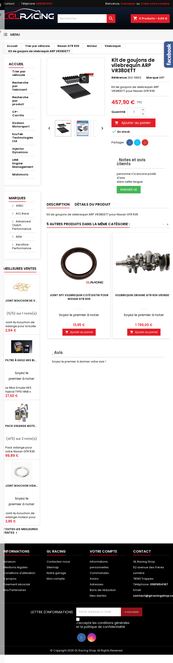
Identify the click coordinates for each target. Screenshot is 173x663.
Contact (8, 3)
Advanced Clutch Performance (21, 225)
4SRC (19, 206)
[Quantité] (134, 112)
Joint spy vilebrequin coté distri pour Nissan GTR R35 (79, 297)
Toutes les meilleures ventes (20, 531)
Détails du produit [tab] (93, 204)
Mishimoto (20, 174)
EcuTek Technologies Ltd (22, 137)
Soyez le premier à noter (79, 315)
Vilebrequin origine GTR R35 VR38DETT (144, 295)
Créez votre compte (155, 3)
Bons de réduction (103, 590)
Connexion (128, 3)
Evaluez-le (128, 189)
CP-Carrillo (18, 113)
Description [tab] (58, 204)
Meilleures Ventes (19, 268)
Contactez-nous (58, 562)
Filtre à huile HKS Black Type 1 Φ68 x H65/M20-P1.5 (21, 360)
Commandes (99, 573)
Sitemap (53, 567)
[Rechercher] (86, 18)
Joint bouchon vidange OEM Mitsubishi (21, 486)
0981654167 (44, 3)
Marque (152, 78)
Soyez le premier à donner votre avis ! (79, 361)
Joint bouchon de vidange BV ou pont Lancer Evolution (21, 300)
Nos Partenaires (14, 590)
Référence (119, 78)
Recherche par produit (20, 100)
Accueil (16, 64)
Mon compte (56, 579)
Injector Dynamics (20, 150)
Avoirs (94, 579)
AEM (18, 237)
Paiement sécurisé (16, 584)
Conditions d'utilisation (19, 573)
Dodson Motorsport (21, 125)
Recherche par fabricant (20, 86)
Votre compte (103, 551)
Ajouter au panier (133, 122)
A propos (9, 579)
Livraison (9, 562)
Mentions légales (15, 567)
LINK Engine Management (22, 163)
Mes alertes (98, 596)
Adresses (96, 584)
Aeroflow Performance (21, 246)
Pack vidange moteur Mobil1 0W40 (21, 426)
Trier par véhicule (19, 73)
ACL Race (22, 213)
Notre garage (56, 573)
